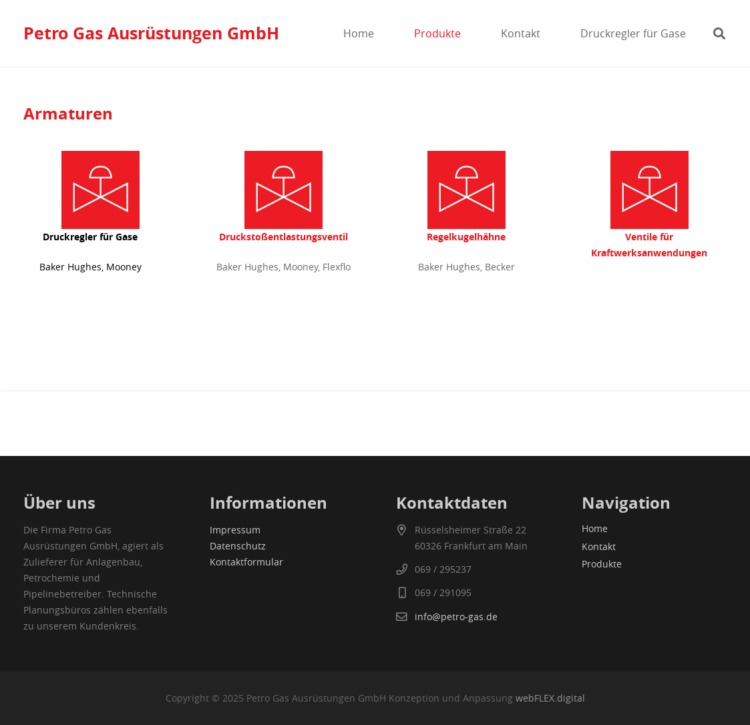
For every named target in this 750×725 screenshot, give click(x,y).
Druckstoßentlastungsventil (283, 236)
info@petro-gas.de (456, 616)
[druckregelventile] (283, 190)
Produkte (602, 563)
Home (595, 528)
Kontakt (599, 546)
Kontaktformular (246, 561)
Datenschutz (238, 545)
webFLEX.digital (550, 698)
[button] (719, 33)
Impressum (235, 529)
